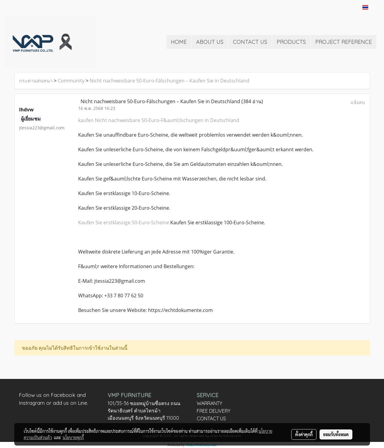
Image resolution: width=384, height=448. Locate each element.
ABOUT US (209, 41)
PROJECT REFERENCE (343, 41)
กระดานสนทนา (36, 80)
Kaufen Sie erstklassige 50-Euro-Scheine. (124, 222)
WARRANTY (209, 403)
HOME (179, 41)
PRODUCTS (291, 41)
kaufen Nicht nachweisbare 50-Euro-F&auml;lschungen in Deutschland (158, 120)
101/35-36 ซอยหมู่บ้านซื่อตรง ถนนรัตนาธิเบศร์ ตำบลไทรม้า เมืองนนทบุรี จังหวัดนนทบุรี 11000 (144, 410)
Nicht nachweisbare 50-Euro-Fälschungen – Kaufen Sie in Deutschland (169, 80)
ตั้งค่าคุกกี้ (304, 434)
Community (71, 80)
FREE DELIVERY (213, 411)
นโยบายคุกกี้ (73, 437)
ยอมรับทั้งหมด (336, 434)
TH (368, 7)
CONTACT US (250, 41)
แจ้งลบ (358, 102)
